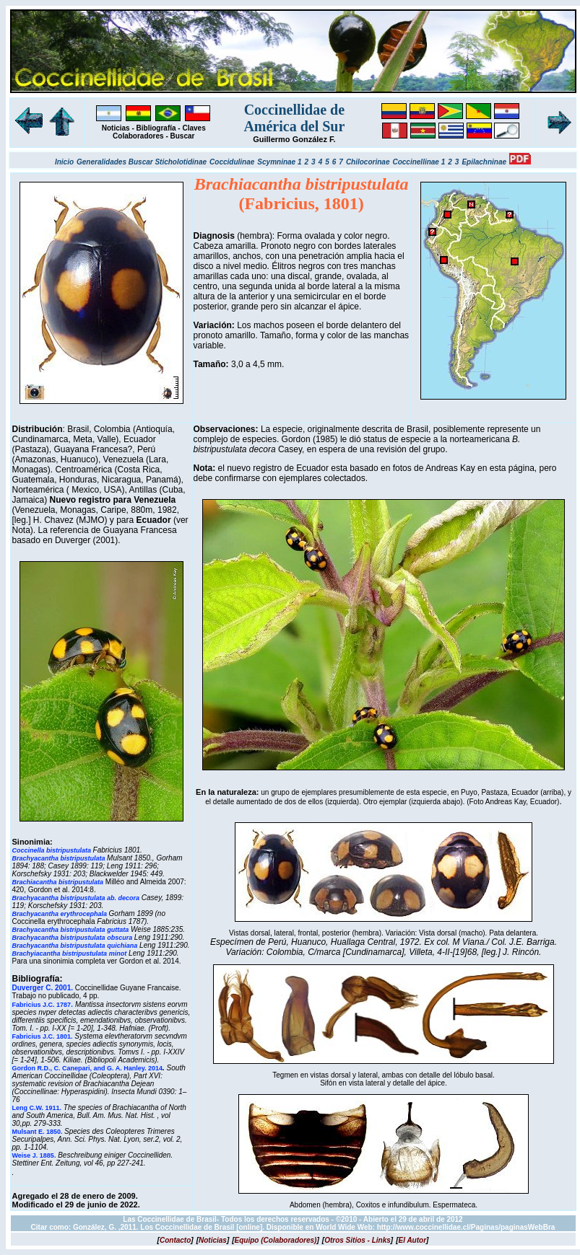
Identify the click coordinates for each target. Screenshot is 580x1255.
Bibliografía (156, 128)
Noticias (116, 128)
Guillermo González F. (294, 139)
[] (175, 1240)
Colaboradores (138, 136)
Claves (193, 128)
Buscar (182, 136)
